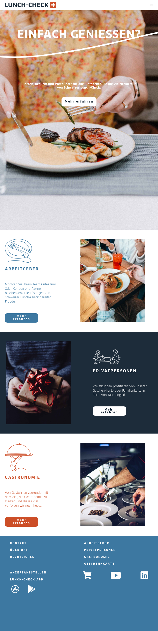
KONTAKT (18, 543)
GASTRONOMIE (97, 557)
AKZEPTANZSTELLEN (28, 572)
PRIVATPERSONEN (100, 550)
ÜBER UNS (19, 550)
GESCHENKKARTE (99, 564)
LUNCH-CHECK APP (26, 579)
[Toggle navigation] (151, 5)
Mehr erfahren (79, 101)
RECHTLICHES (22, 557)
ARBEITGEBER (96, 543)
